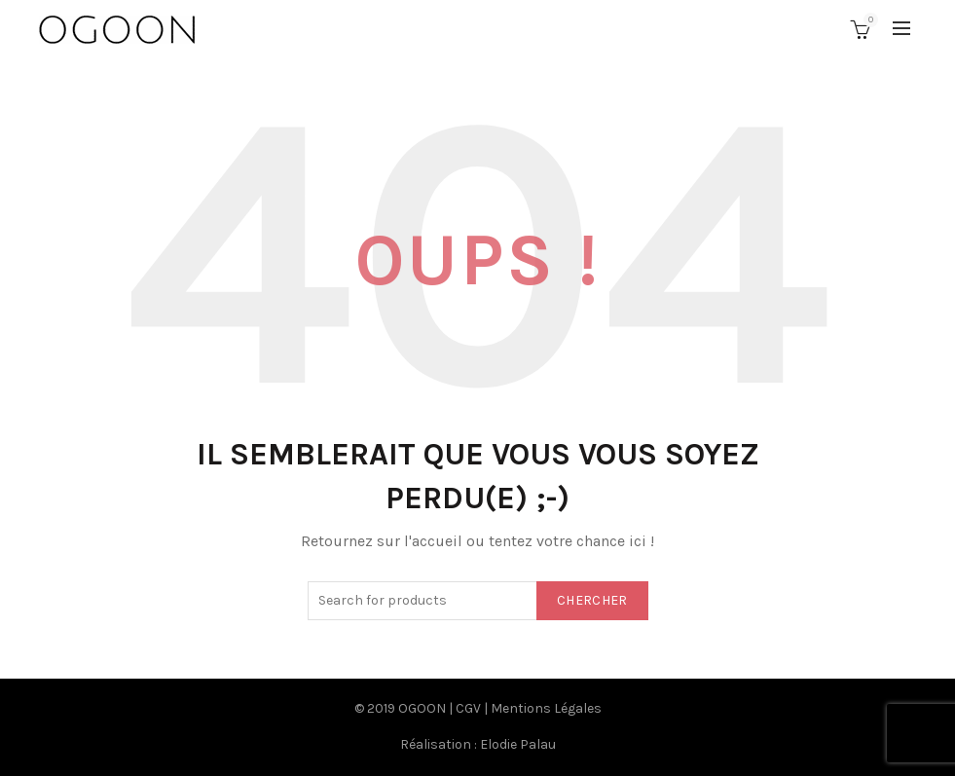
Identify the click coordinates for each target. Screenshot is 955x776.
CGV (468, 708)
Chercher (592, 600)
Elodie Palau (518, 744)
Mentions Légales (546, 708)
